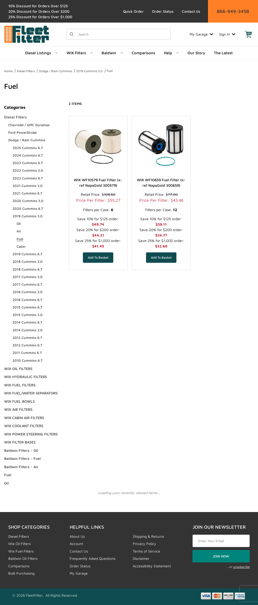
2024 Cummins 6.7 (27, 155)
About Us (77, 536)
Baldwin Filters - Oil (21, 450)
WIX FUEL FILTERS (20, 385)
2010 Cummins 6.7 (27, 360)
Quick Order (133, 11)
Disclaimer (141, 558)
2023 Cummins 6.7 (27, 163)
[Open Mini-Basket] (248, 34)
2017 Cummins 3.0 (27, 277)
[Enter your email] (221, 541)
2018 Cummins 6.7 (27, 269)
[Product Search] (122, 34)
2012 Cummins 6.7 (27, 345)
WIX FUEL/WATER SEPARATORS (31, 393)
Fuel (110, 71)
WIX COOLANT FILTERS (23, 425)
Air (19, 231)
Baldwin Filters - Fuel (22, 458)
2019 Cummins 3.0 (89, 71)
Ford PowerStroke (22, 132)
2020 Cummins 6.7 (27, 208)
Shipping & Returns (148, 536)
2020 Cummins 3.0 (27, 201)
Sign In (227, 34)
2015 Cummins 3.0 (27, 315)
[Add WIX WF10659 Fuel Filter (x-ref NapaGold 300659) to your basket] (161, 257)
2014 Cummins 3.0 (27, 330)
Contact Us (191, 11)
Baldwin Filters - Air (21, 467)
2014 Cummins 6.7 (27, 322)
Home (8, 71)
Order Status (163, 11)
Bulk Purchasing (21, 573)
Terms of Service (146, 551)
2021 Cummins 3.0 (27, 186)
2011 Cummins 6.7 (27, 353)
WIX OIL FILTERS (18, 368)
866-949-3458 (233, 11)
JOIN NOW (221, 556)
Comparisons (18, 566)
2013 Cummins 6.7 (27, 337)
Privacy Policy (144, 543)
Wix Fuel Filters (21, 551)
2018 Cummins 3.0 (27, 261)
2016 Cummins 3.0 (27, 292)
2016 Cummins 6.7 (27, 300)
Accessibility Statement (152, 566)
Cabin (21, 246)
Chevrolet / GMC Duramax (29, 125)
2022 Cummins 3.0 (27, 170)
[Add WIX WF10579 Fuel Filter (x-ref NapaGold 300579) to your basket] (98, 257)
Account (76, 543)
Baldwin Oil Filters (22, 558)
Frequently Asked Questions (92, 558)
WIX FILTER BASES (20, 442)
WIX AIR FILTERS (18, 409)
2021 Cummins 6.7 (27, 193)
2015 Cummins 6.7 (27, 307)
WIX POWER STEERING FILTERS (31, 434)
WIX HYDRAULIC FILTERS (25, 376)
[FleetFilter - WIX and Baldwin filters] (26, 33)
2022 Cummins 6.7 (27, 178)
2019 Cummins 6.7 (27, 254)
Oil (19, 223)
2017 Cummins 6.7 (27, 284)
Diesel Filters (26, 71)
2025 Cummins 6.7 (27, 148)
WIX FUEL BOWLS (19, 401)
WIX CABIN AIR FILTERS (24, 417)
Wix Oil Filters (19, 543)
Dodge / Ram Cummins (55, 71)
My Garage (201, 34)
